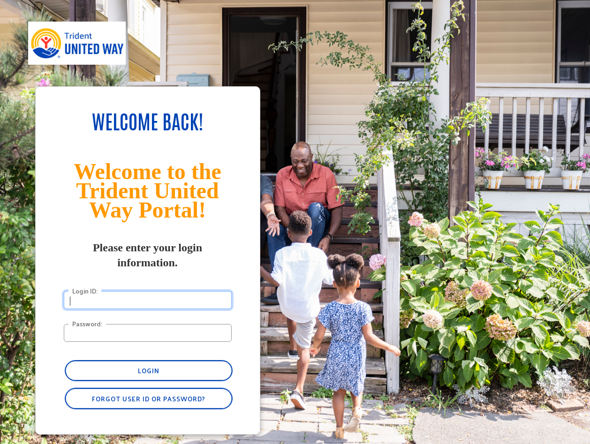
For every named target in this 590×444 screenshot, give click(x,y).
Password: (87, 324)
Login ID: (85, 291)
